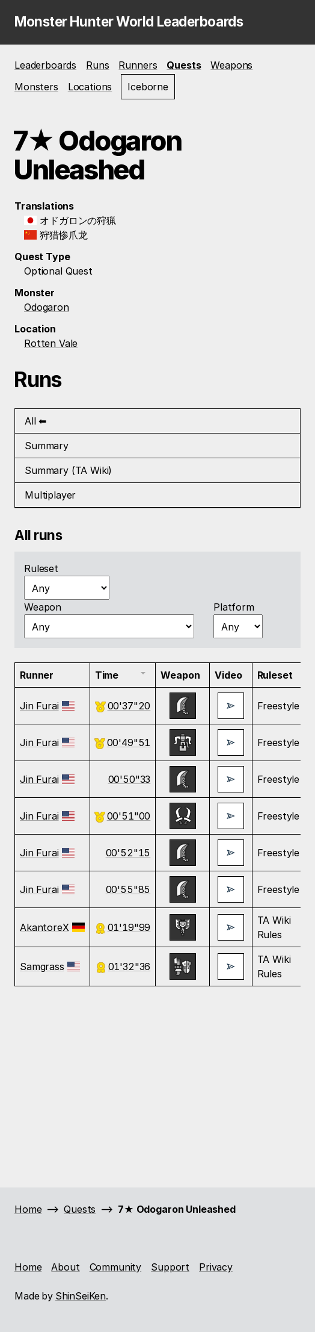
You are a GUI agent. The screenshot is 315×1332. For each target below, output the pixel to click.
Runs (97, 65)
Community (116, 1267)
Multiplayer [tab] (50, 495)
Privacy (216, 1267)
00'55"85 (128, 889)
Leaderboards (45, 65)
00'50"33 (129, 779)
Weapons (231, 65)
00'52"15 (128, 853)
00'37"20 (129, 706)
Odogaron (46, 307)
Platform (233, 607)
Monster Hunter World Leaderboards (128, 21)
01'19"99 (129, 927)
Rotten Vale (51, 343)
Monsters (36, 87)
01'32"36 (129, 966)
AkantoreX (44, 927)
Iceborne (147, 87)
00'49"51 (129, 742)
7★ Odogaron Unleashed (177, 1209)
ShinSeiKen (80, 1296)
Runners (137, 65)
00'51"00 (129, 816)
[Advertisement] (157, 1085)
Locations (90, 87)
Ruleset (41, 568)
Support (170, 1267)
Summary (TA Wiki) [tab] (68, 470)
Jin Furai (39, 706)
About (65, 1267)
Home (27, 1209)
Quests (184, 65)
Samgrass (42, 966)
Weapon (42, 607)
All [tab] (30, 421)
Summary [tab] (47, 446)
